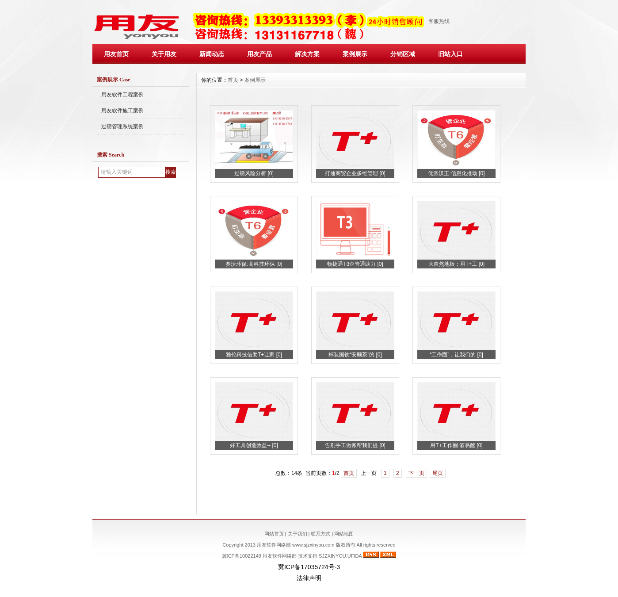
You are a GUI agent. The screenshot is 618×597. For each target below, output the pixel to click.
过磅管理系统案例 (122, 126)
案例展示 (355, 53)
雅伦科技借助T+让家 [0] (254, 355)
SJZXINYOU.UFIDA (340, 556)
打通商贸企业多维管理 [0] (355, 173)
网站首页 (274, 533)
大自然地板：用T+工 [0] (456, 264)
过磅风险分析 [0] (254, 173)
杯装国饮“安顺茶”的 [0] (355, 355)
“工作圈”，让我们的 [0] (456, 355)
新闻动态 (211, 53)
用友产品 (259, 53)
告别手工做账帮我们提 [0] (355, 445)
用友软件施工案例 (122, 110)
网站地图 (344, 533)
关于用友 (164, 53)
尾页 (437, 473)
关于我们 (297, 533)
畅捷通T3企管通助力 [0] (355, 264)
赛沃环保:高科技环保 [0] (253, 264)
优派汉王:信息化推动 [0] (456, 173)
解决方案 (307, 53)
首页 (233, 80)
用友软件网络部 (280, 556)
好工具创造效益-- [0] (254, 445)
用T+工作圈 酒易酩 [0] (456, 445)
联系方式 (320, 533)
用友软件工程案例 (122, 95)
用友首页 (116, 53)
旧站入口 (450, 53)
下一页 (416, 473)
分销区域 (402, 53)
